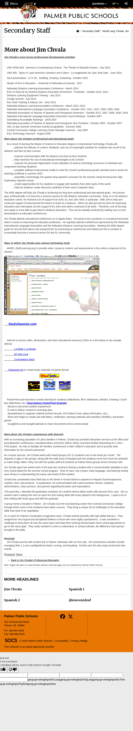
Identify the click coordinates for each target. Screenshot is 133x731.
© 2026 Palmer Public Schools (35, 640)
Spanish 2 (12, 600)
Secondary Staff (90, 31)
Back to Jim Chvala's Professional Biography (35, 560)
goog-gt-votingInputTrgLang (76, 679)
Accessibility (61, 640)
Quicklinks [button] (99, 3)
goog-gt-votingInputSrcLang (44, 679)
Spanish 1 (76, 589)
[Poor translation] (12, 670)
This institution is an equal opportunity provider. (29, 646)
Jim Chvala (13, 589)
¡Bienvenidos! (80, 600)
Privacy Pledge (79, 640)
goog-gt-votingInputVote (42, 684)
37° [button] (115, 3)
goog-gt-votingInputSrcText (109, 679)
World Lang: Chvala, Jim (116, 31)
